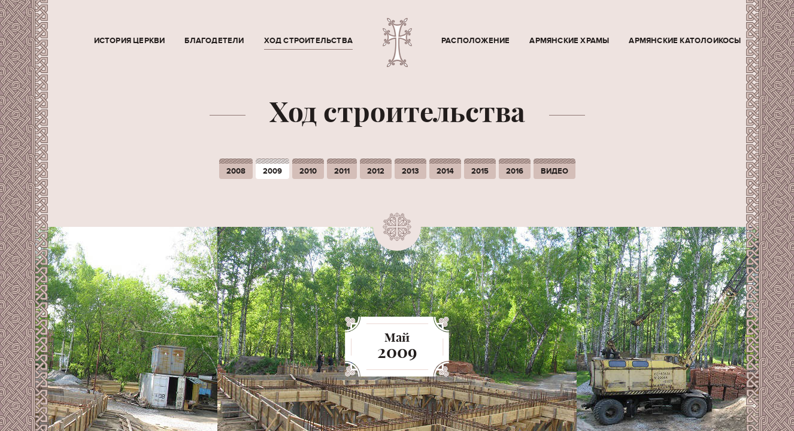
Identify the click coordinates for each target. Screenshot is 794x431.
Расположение (475, 40)
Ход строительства (308, 40)
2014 (445, 171)
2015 (480, 171)
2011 (342, 171)
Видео (554, 171)
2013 (410, 171)
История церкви (129, 40)
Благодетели (214, 40)
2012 (375, 171)
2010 (308, 171)
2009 (272, 171)
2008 (236, 171)
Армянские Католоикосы (685, 40)
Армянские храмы (569, 40)
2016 (514, 171)
